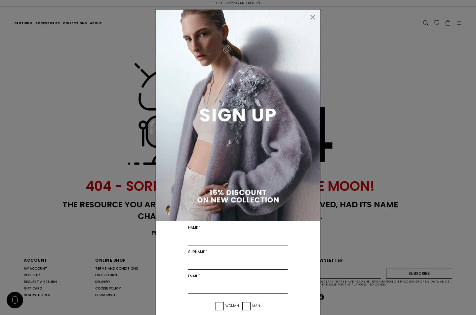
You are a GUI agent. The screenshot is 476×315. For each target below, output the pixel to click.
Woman (232, 305)
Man (256, 305)
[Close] (313, 17)
